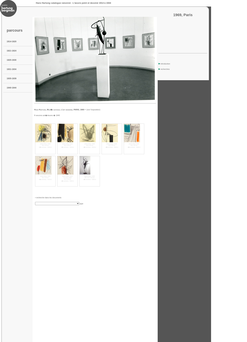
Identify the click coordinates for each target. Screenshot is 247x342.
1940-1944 (11, 88)
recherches (164, 69)
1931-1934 (11, 69)
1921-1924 (11, 51)
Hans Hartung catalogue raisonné (53, 3)
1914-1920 (11, 41)
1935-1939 (11, 78)
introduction (164, 64)
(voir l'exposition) (93, 110)
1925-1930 (11, 60)
